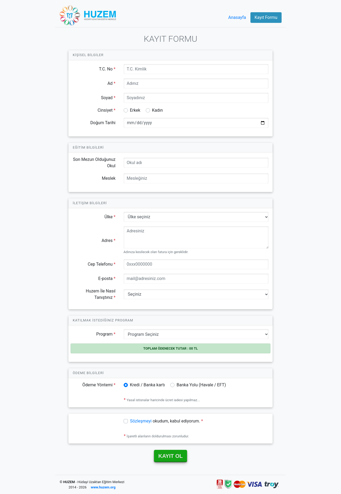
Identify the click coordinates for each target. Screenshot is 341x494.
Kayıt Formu (266, 17)
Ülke (110, 216)
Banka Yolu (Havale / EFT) (201, 384)
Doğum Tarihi (103, 122)
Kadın (157, 110)
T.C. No (107, 69)
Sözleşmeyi (141, 421)
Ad (111, 83)
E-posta (107, 278)
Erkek (135, 110)
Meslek (108, 178)
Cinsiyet (106, 110)
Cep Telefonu (101, 264)
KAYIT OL (170, 456)
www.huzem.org (103, 487)
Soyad (108, 97)
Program (105, 334)
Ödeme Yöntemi (99, 384)
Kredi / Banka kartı (147, 384)
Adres (108, 240)
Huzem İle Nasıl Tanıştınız (100, 294)
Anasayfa (237, 17)
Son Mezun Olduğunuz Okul (94, 162)
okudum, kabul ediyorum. (166, 421)
